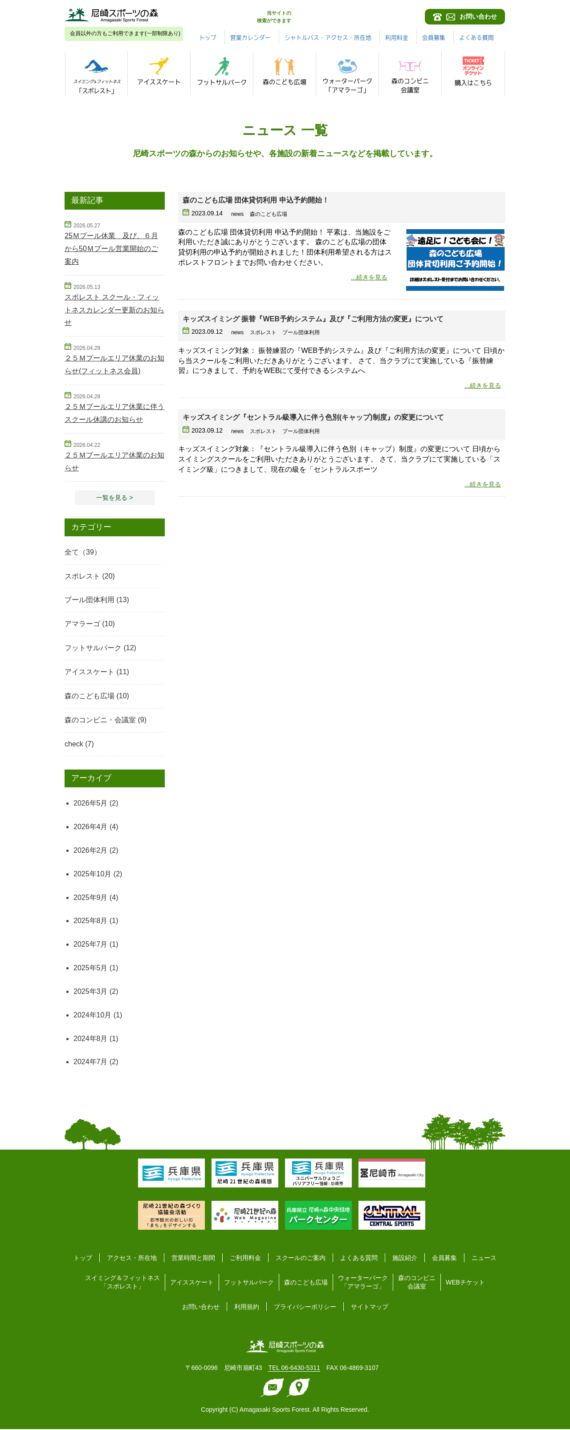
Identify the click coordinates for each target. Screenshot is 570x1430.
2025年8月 (90, 922)
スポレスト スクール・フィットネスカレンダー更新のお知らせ (114, 310)
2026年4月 (90, 827)
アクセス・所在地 (132, 1259)
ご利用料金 (245, 1259)
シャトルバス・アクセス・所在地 (387, 37)
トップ (258, 37)
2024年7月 (90, 1063)
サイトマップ (369, 1308)
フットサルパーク (93, 648)
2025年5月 (90, 968)
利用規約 (246, 1308)
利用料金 (460, 37)
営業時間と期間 (193, 1259)
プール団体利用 (89, 601)
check (74, 745)
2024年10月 (92, 1016)
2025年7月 (90, 945)
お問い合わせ (201, 1308)
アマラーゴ (82, 625)
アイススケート (89, 673)
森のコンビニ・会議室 (100, 721)
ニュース (484, 1259)
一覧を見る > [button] (115, 498)
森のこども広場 (89, 697)
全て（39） (83, 553)
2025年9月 (90, 898)
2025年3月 (90, 992)
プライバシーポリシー (305, 1308)
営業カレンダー (304, 37)
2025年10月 (92, 875)
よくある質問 (359, 1259)
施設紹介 (404, 1259)
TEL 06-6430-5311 (294, 1369)
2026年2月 (90, 851)
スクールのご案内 (301, 1259)
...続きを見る (366, 277)
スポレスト (82, 577)
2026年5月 (90, 804)
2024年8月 (90, 1039)
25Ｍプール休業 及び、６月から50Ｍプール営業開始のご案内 (111, 248)
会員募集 (499, 37)
